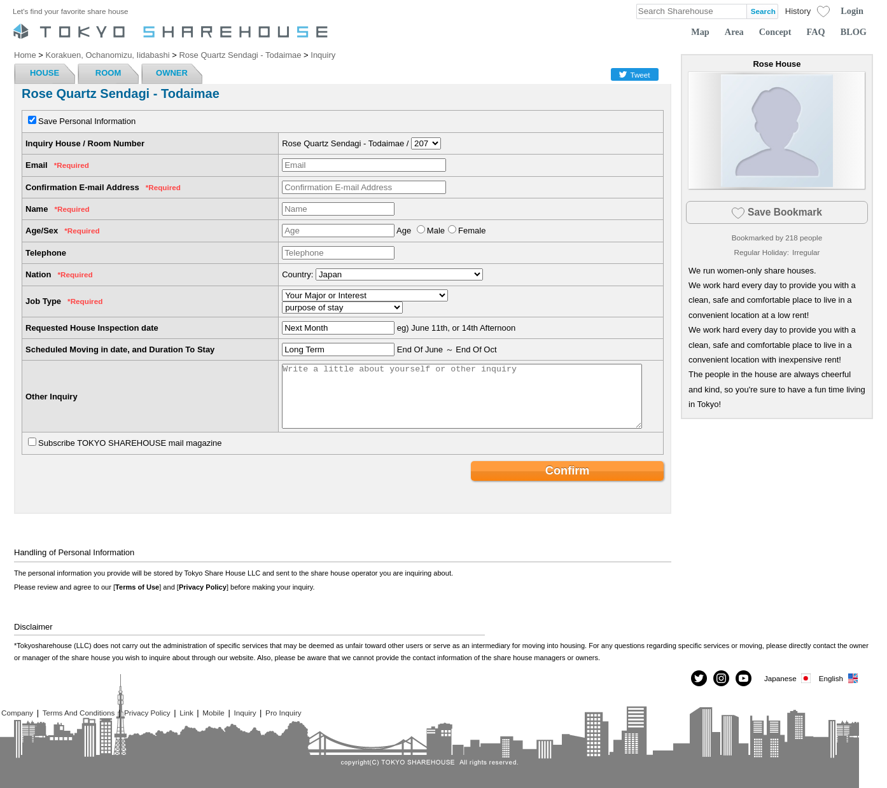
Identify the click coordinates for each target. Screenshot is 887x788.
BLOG (854, 32)
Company (17, 713)
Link (186, 713)
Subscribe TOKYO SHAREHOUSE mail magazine (130, 443)
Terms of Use (137, 587)
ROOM (108, 73)
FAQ (816, 32)
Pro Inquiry (283, 713)
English (839, 678)
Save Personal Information (87, 121)
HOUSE (44, 73)
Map (700, 32)
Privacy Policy (203, 587)
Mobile (213, 713)
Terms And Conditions (79, 713)
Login (852, 11)
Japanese (788, 678)
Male (436, 230)
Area (734, 32)
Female (471, 230)
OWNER (172, 73)
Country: (297, 274)
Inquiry (245, 713)
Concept (775, 32)
